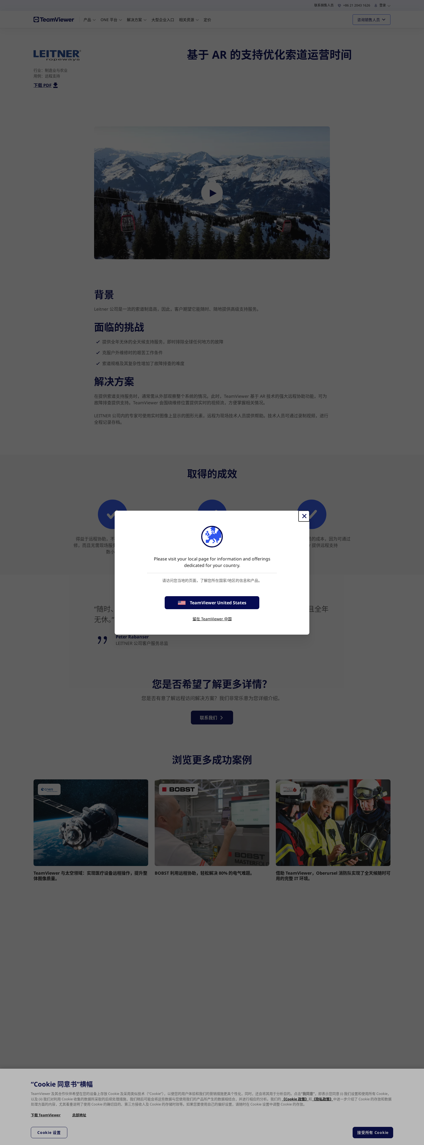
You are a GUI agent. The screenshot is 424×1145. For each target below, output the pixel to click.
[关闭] (304, 516)
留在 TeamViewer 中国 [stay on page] (212, 618)
